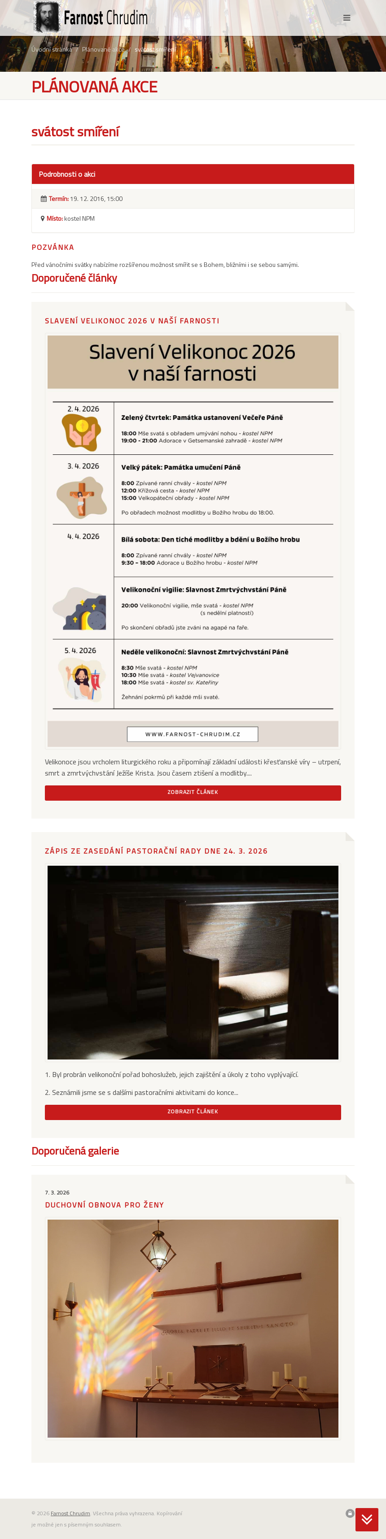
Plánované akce (103, 49)
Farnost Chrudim (70, 1513)
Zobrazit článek (193, 792)
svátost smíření (155, 49)
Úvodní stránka (51, 49)
